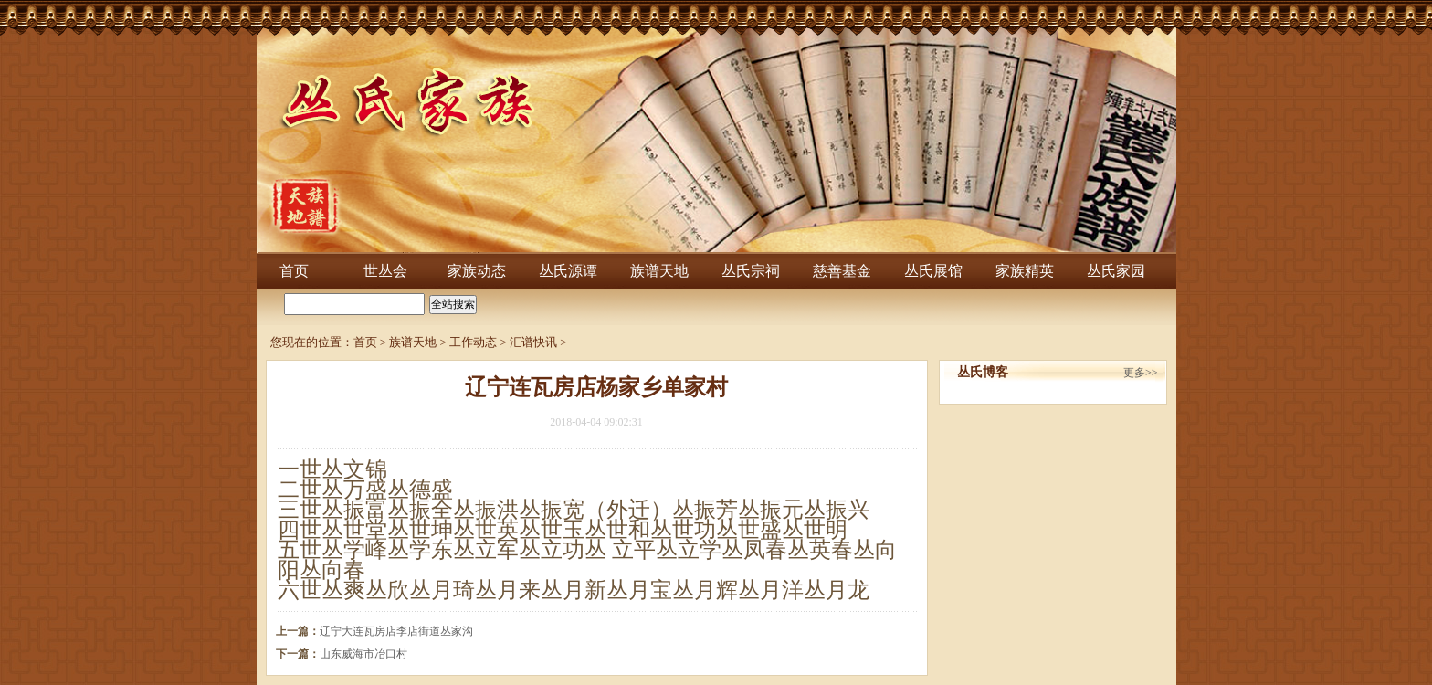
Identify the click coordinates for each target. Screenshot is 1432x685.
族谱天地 (659, 271)
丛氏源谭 (568, 271)
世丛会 (385, 271)
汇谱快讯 (533, 342)
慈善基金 (842, 271)
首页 (294, 271)
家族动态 (477, 271)
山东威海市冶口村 (363, 654)
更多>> (1140, 372)
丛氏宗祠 (750, 271)
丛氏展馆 (933, 271)
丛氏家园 (1116, 271)
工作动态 (473, 342)
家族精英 (1024, 271)
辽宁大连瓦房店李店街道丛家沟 (396, 631)
